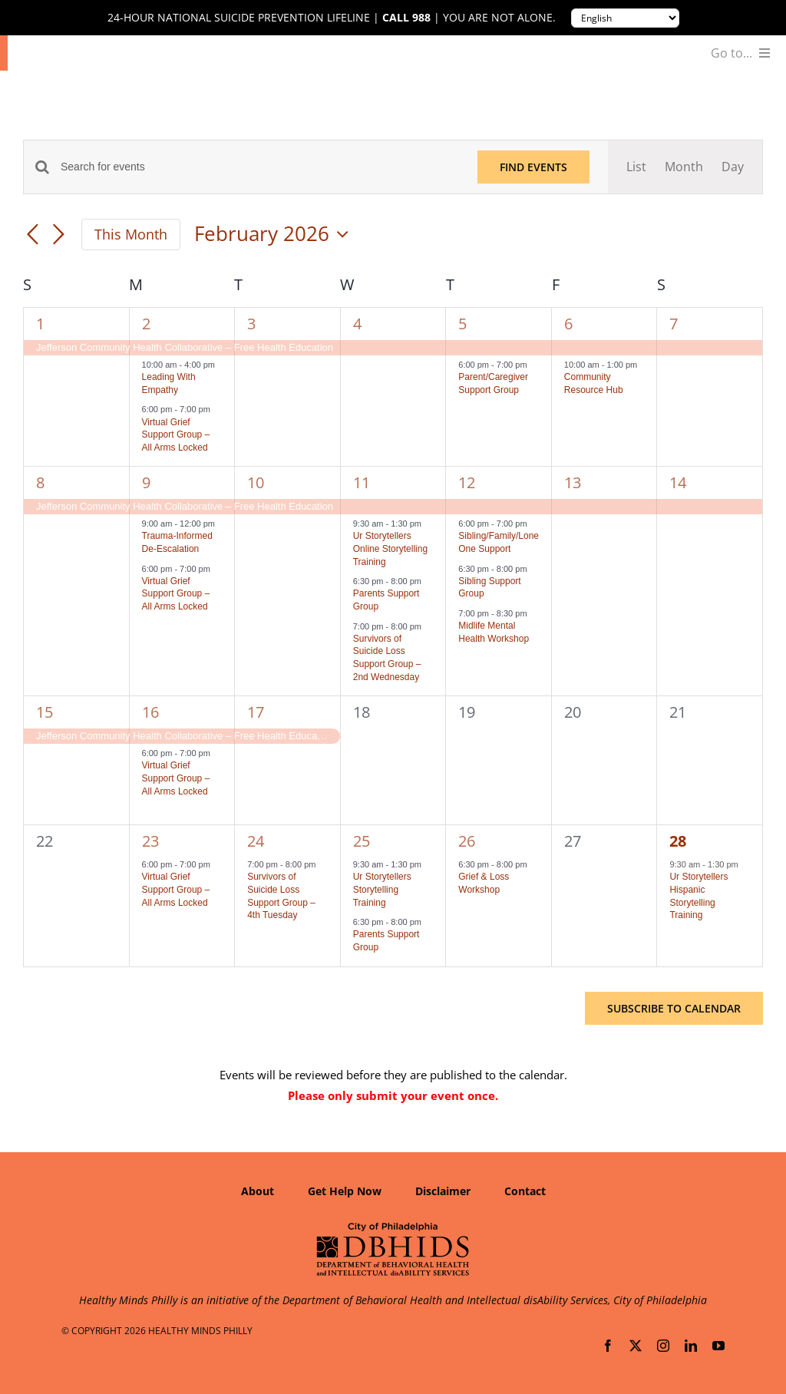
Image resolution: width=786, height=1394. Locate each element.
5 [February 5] (462, 323)
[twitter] (635, 1345)
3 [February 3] (251, 323)
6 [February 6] (568, 323)
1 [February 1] (40, 323)
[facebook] (608, 1345)
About (257, 1191)
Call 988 (406, 18)
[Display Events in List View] (636, 166)
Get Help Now (344, 1191)
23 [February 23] (150, 841)
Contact (525, 1191)
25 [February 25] (361, 841)
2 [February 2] (146, 323)
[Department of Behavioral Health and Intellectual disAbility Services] (393, 1227)
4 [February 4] (357, 323)
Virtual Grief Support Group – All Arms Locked (176, 435)
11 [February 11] (361, 482)
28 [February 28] (677, 841)
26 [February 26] (466, 841)
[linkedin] (691, 1345)
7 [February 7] (673, 323)
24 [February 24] (255, 841)
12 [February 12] (466, 482)
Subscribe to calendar (674, 1008)
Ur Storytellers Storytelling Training (382, 889)
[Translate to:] (625, 18)
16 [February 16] (150, 712)
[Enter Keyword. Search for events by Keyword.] (260, 167)
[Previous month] (32, 235)
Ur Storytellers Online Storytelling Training (390, 548)
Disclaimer (443, 1191)
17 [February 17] (255, 712)
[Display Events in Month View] (684, 166)
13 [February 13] (572, 482)
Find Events (533, 167)
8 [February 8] (40, 482)
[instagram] (663, 1345)
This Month (130, 234)
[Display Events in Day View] (733, 166)
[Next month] (58, 235)
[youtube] (718, 1345)
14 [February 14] (677, 482)
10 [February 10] (255, 482)
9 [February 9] (146, 482)
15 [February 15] (44, 712)
